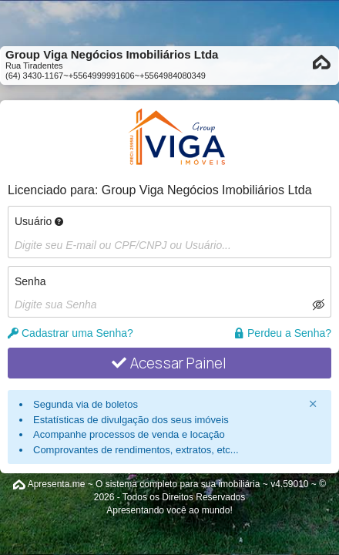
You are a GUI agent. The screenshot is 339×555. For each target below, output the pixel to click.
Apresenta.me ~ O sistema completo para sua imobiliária (144, 484)
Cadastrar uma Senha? (70, 333)
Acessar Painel (169, 363)
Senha (30, 281)
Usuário (39, 221)
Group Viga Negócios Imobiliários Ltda (207, 190)
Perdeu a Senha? (282, 333)
